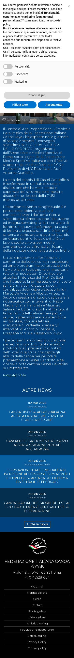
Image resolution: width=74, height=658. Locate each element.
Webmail (37, 586)
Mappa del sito (37, 592)
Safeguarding (37, 636)
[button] (69, 6)
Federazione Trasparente (37, 629)
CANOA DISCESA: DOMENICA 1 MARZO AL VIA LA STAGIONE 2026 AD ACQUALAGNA (37, 445)
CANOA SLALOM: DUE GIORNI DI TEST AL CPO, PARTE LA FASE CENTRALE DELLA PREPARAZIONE (37, 507)
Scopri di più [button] (37, 95)
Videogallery (37, 617)
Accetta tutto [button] (53, 104)
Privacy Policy (37, 642)
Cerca (37, 599)
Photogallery (37, 611)
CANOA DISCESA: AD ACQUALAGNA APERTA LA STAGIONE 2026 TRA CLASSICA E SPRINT (37, 416)
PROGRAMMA (14, 375)
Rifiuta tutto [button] (20, 104)
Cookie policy (37, 648)
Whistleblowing (37, 623)
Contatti (37, 605)
